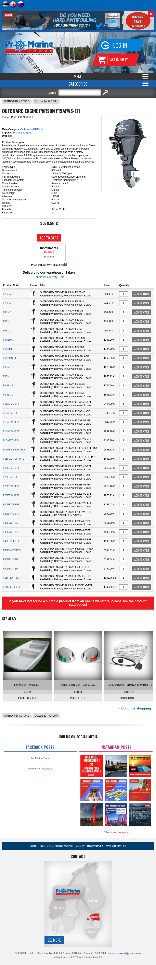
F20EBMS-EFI (11, 468)
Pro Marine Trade (22, 132)
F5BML (7, 330)
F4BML (7, 321)
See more (54, 940)
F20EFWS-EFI (11, 504)
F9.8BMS (8, 385)
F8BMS (7, 367)
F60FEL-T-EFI (10, 568)
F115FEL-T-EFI (11, 587)
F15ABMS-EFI (11, 403)
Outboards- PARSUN (46, 101)
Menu (78, 76)
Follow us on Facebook (39, 768)
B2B (124, 846)
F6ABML (8, 349)
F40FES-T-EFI (11, 541)
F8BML (7, 376)
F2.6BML (8, 303)
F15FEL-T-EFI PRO (13, 458)
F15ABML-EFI (10, 413)
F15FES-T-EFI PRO (14, 449)
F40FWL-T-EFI (11, 532)
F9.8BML (8, 394)
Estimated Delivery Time (49, 277)
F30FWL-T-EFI (11, 522)
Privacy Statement (95, 846)
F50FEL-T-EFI (10, 559)
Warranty (80, 846)
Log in (120, 45)
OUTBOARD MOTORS (16, 101)
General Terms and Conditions (60, 846)
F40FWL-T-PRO (12, 550)
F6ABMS (8, 339)
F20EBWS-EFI (11, 486)
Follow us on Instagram (116, 832)
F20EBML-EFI (10, 477)
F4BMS (7, 312)
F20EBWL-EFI (11, 495)
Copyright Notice (113, 846)
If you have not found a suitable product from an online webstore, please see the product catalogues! (78, 602)
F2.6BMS (8, 294)
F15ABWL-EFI (11, 431)
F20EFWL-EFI (11, 513)
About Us (33, 846)
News (42, 846)
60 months (49, 256)
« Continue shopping (135, 708)
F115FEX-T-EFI (11, 577)
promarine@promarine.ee (129, 953)
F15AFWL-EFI (11, 440)
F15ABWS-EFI (11, 422)
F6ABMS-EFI (10, 358)
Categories (78, 84)
